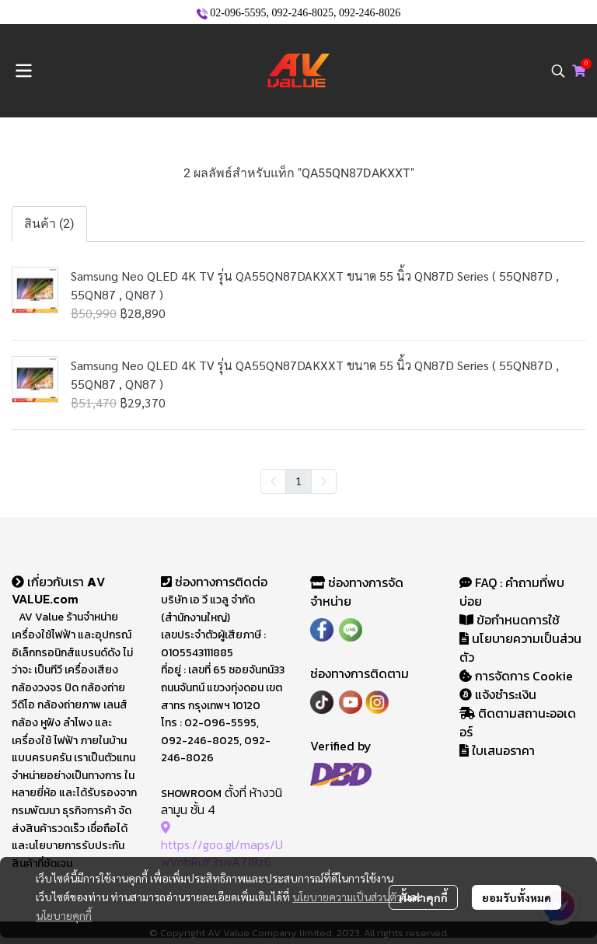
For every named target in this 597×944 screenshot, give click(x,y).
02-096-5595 (238, 13)
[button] (558, 71)
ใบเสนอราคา (497, 750)
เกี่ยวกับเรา (49, 581)
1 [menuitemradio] (298, 481)
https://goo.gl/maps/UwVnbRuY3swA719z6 (222, 845)
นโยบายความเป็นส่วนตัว (347, 897)
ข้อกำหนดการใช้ (509, 619)
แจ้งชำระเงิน (497, 694)
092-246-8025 (302, 13)
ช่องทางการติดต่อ (214, 581)
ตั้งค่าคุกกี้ (423, 897)
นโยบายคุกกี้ (64, 915)
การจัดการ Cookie (516, 675)
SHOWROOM (191, 793)
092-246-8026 (369, 13)
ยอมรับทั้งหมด (516, 897)
